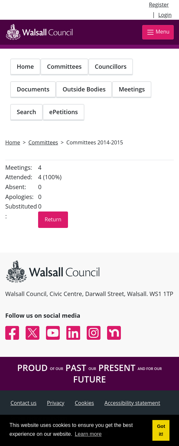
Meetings (132, 89)
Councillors (111, 66)
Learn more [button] (88, 434)
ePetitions (63, 112)
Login (165, 14)
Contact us (23, 403)
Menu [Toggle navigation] (157, 32)
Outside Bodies (83, 89)
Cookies (84, 403)
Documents (33, 89)
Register (158, 4)
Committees (64, 66)
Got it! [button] (161, 430)
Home (25, 66)
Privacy (55, 403)
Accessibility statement (132, 403)
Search (26, 112)
